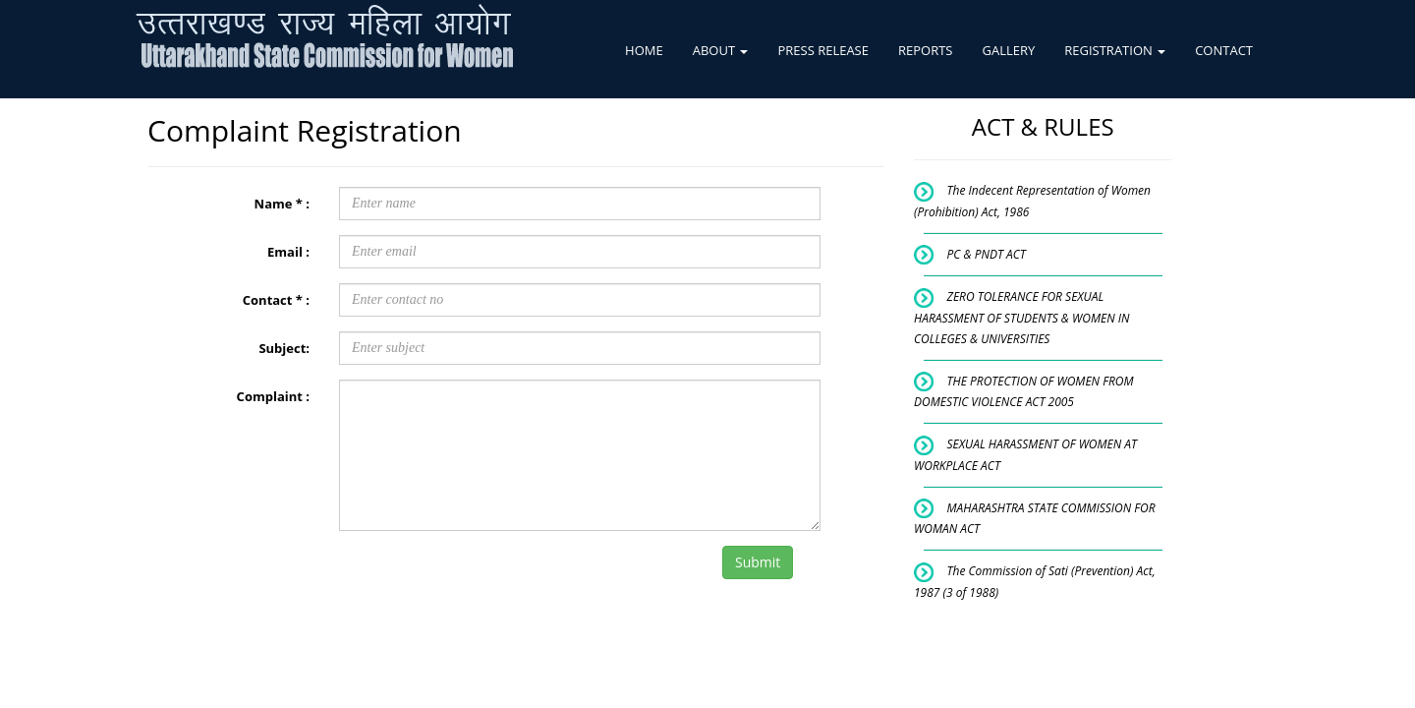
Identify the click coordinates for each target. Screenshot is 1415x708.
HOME (644, 50)
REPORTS (925, 50)
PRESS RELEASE (823, 50)
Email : (288, 252)
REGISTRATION (1114, 50)
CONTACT (1224, 50)
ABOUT (721, 50)
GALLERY (1008, 50)
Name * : (282, 203)
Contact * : (276, 300)
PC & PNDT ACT (986, 254)
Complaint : (273, 396)
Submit (757, 562)
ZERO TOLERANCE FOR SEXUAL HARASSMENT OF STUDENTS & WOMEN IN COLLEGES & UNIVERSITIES (1021, 317)
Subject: (284, 348)
